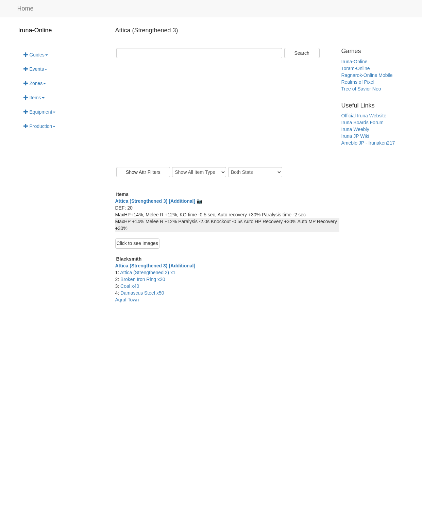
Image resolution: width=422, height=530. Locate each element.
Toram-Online (355, 68)
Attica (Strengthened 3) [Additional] (155, 265)
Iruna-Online (35, 30)
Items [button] (34, 97)
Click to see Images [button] (137, 243)
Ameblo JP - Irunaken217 (368, 143)
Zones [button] (34, 83)
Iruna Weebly (355, 129)
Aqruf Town (127, 299)
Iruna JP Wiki (355, 136)
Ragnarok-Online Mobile (367, 75)
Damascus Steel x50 (142, 293)
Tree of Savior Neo (361, 89)
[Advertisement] (227, 112)
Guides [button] (35, 54)
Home (25, 8)
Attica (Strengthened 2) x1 (147, 272)
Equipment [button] (39, 112)
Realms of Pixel (357, 82)
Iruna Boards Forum (362, 122)
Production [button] (39, 126)
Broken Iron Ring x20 (142, 279)
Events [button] (35, 69)
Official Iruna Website (364, 115)
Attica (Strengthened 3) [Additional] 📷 (159, 201)
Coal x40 (129, 286)
